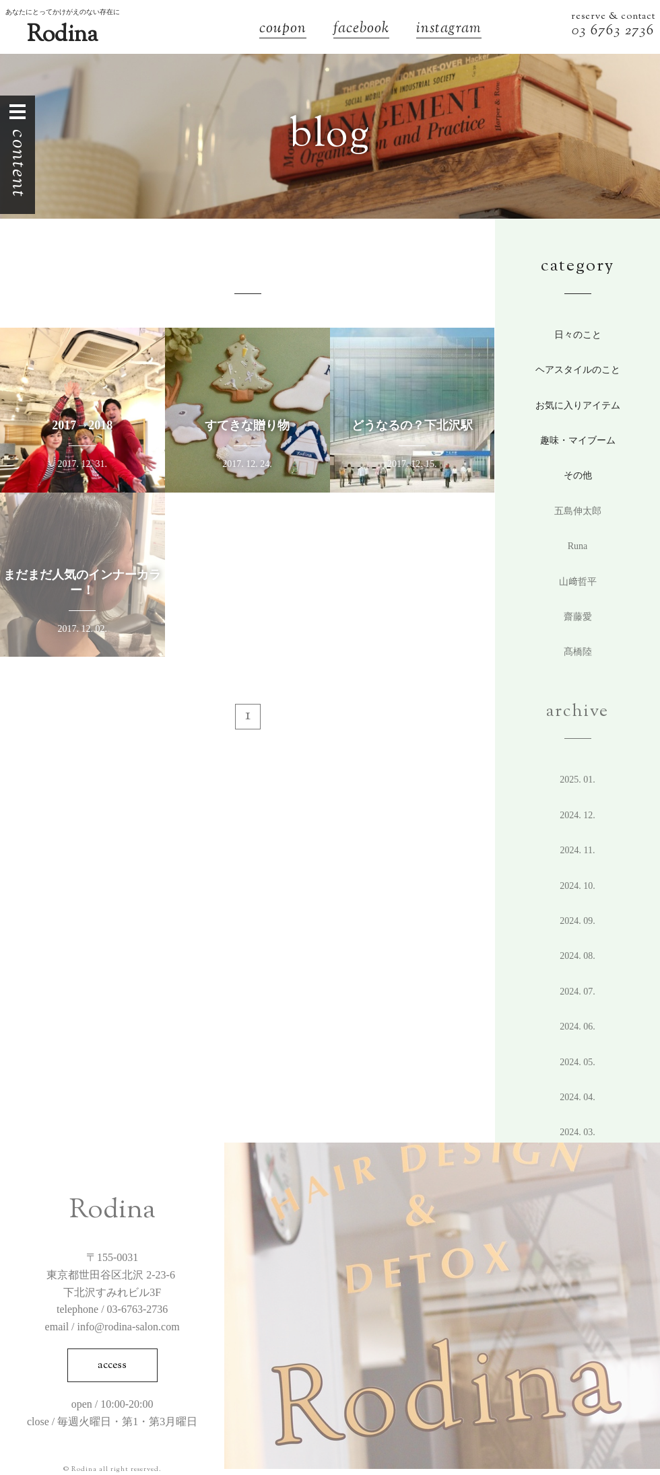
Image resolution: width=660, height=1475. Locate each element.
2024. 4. (577, 1097)
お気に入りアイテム (577, 405)
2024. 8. (577, 956)
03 (581, 31)
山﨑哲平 (578, 582)
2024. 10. (577, 886)
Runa (578, 546)
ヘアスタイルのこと (577, 370)
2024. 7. (577, 991)
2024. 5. (577, 1062)
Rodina (62, 35)
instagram (449, 30)
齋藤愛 (578, 617)
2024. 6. (577, 1026)
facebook (361, 30)
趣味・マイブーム (578, 440)
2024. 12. (577, 815)
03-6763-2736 (137, 1309)
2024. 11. (577, 850)
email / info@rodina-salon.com (112, 1326)
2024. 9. (577, 921)
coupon (282, 30)
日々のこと (577, 335)
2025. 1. (577, 780)
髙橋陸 (578, 652)
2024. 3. (577, 1132)
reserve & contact (613, 17)
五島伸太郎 (577, 511)
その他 (578, 475)
